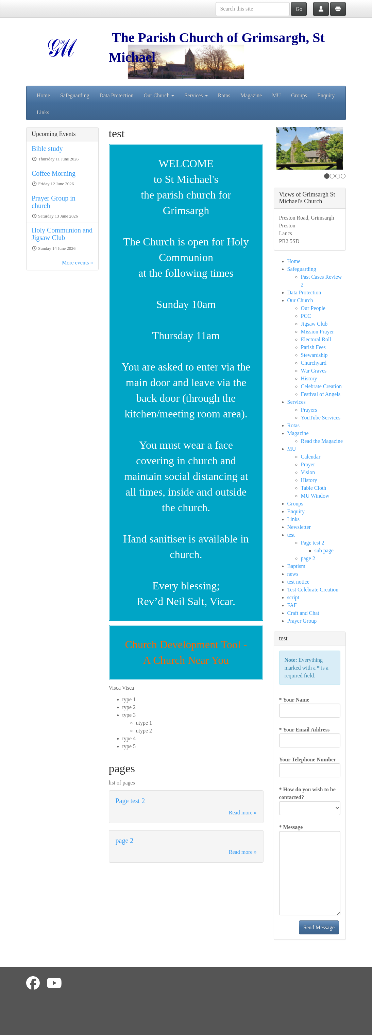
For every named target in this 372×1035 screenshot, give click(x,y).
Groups (299, 95)
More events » (77, 262)
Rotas (224, 95)
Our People (313, 308)
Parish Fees (313, 347)
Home (43, 95)
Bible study (47, 148)
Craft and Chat (303, 613)
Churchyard (314, 363)
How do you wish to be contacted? (307, 793)
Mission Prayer (317, 331)
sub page (324, 550)
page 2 (125, 840)
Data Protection (116, 95)
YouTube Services (320, 417)
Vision (308, 472)
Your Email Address (304, 729)
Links (43, 112)
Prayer (308, 464)
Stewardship (314, 355)
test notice (298, 582)
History (309, 378)
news (293, 574)
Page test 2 (130, 801)
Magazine (251, 95)
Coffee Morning (53, 173)
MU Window (315, 496)
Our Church (158, 95)
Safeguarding (74, 95)
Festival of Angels (320, 394)
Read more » (243, 812)
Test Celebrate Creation (313, 589)
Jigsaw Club (314, 324)
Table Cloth (313, 488)
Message (291, 827)
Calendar (311, 457)
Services (195, 95)
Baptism (296, 566)
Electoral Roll (316, 339)
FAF (292, 605)
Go (298, 9)
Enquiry (326, 95)
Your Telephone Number (307, 759)
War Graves (314, 371)
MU (276, 95)
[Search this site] (253, 9)
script (293, 597)
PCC (306, 316)
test (291, 535)
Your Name (294, 700)
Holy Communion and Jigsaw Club (62, 233)
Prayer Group (302, 621)
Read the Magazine (322, 441)
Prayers (309, 410)
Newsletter (299, 527)
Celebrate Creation (321, 386)
